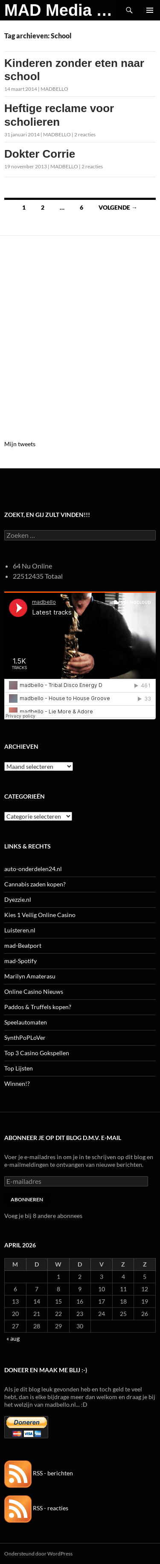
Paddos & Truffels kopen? (37, 1006)
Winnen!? (17, 1083)
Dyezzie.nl (17, 899)
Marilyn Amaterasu (29, 976)
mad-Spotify (20, 960)
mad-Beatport (22, 945)
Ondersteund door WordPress (38, 1553)
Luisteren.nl (19, 930)
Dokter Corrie (39, 153)
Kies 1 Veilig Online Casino (40, 914)
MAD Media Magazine (61, 10)
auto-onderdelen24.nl (33, 868)
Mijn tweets (19, 443)
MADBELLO (54, 89)
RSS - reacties (36, 1508)
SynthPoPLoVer (25, 1037)
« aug (13, 1338)
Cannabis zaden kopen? (35, 884)
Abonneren (27, 1199)
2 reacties (85, 134)
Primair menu (150, 10)
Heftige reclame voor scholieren (59, 115)
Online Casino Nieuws (33, 991)
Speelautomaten (25, 1022)
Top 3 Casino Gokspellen (36, 1052)
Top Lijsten (18, 1068)
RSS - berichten (38, 1473)
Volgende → (118, 207)
